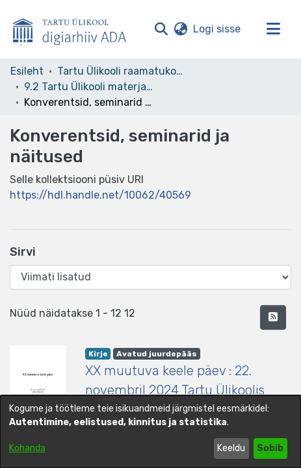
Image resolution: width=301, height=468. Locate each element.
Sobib (270, 448)
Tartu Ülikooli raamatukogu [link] (122, 71)
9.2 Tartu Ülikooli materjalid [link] (89, 86)
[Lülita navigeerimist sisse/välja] (273, 29)
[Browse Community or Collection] (150, 277)
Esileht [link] (27, 71)
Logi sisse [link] (217, 29)
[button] (161, 29)
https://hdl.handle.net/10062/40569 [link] (100, 195)
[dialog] (150, 431)
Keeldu (231, 448)
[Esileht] (75, 29)
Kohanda (27, 448)
